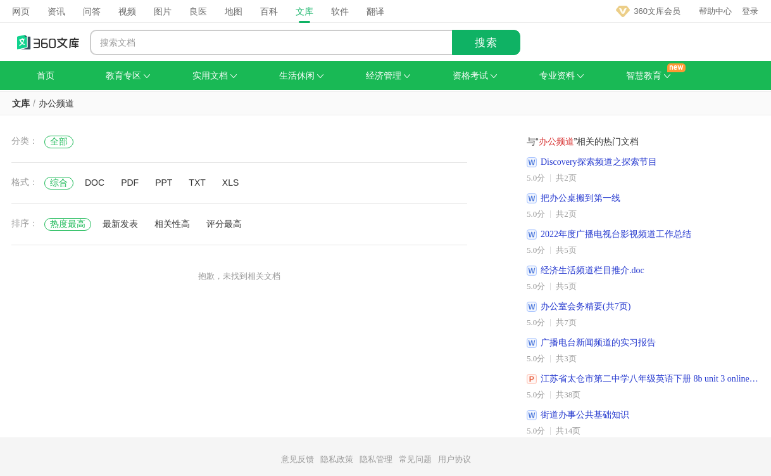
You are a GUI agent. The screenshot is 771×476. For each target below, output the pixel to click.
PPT (163, 182)
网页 (21, 11)
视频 (127, 11)
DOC (94, 182)
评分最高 (224, 224)
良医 (198, 11)
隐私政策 (336, 459)
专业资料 (561, 75)
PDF (130, 182)
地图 (233, 11)
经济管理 (388, 75)
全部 (59, 141)
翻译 (375, 11)
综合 (59, 182)
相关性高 (172, 224)
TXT (197, 182)
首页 (45, 75)
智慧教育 (648, 75)
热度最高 (67, 224)
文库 (304, 11)
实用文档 (214, 75)
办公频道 (56, 103)
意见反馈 (297, 459)
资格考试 (475, 75)
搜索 (486, 43)
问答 (92, 11)
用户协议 (454, 459)
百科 (269, 11)
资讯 (56, 11)
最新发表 (120, 224)
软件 (340, 11)
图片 (163, 11)
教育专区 (128, 75)
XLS (230, 182)
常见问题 (415, 459)
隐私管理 (376, 459)
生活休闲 (301, 75)
